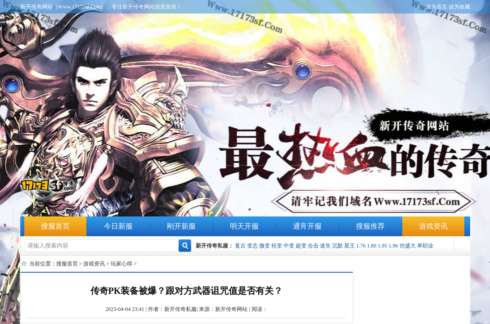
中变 (288, 246)
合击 (313, 246)
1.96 (393, 246)
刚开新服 (181, 226)
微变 (264, 246)
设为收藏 (459, 7)
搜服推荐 (370, 226)
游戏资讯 (433, 226)
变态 (252, 246)
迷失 (325, 246)
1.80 (372, 246)
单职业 (425, 246)
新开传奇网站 (231, 309)
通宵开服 (307, 226)
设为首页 (436, 7)
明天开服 (244, 226)
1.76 (361, 246)
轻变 (276, 246)
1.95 (382, 246)
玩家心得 (121, 264)
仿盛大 (408, 246)
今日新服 (118, 226)
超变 (301, 246)
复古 (240, 246)
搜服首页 (55, 226)
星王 (349, 246)
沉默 (337, 246)
